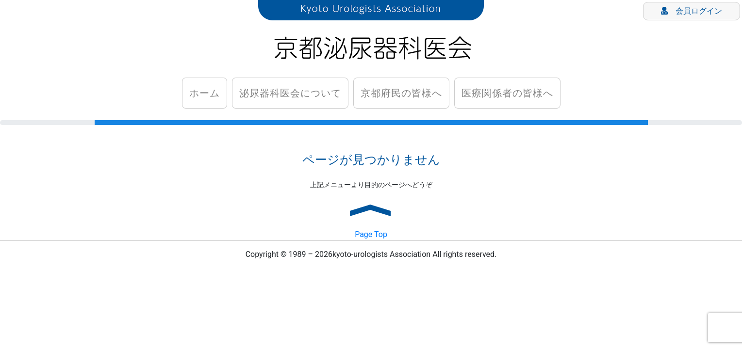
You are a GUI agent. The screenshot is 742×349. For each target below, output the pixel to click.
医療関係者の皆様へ (507, 93)
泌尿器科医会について (290, 93)
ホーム (204, 93)
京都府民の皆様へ (401, 93)
